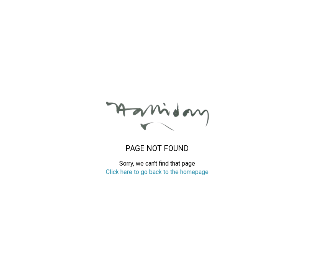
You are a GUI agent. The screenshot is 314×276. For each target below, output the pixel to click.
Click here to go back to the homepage (157, 172)
